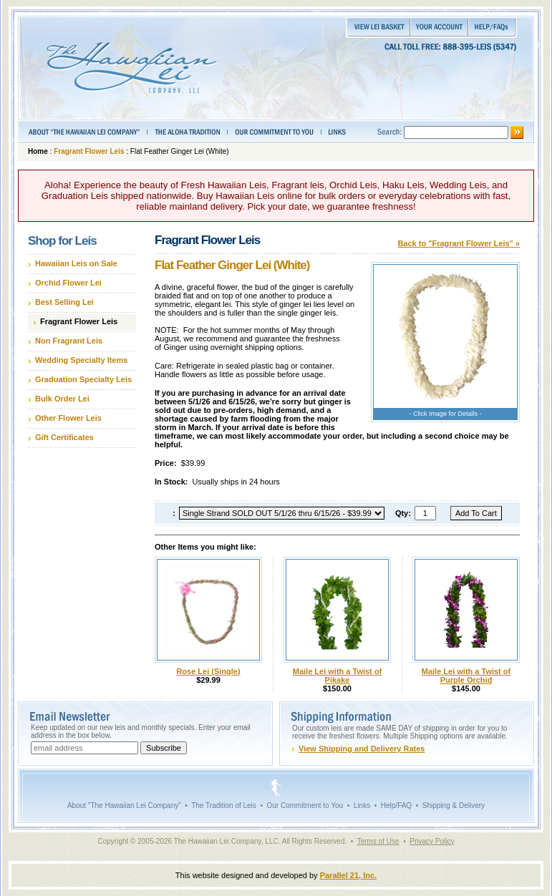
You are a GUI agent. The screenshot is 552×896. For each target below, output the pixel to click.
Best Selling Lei (64, 302)
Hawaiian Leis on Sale (76, 263)
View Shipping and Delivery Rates (362, 748)
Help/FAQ (396, 805)
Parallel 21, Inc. (348, 875)
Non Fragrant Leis (68, 340)
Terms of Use (378, 841)
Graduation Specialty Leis (83, 379)
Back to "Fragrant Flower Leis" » (458, 243)
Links (362, 805)
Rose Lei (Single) (208, 671)
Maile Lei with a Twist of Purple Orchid (466, 675)
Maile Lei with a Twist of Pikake (337, 675)
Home (38, 151)
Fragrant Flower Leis (89, 151)
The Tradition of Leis (223, 805)
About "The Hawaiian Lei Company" (124, 805)
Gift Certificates (64, 437)
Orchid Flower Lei (68, 282)
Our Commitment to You (304, 805)
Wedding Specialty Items (81, 360)
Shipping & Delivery (453, 805)
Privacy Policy (432, 841)
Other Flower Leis (68, 418)
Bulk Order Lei (62, 398)
